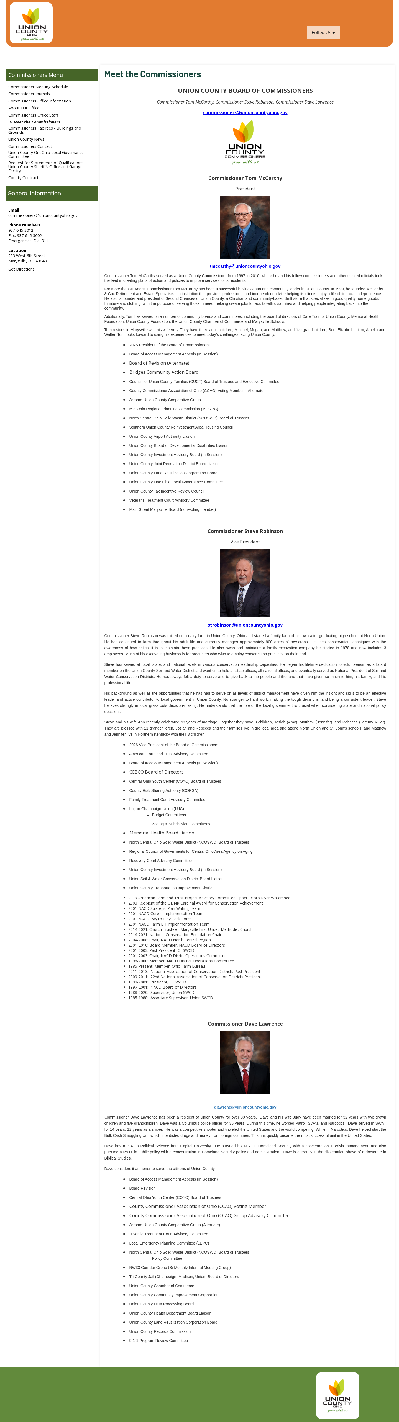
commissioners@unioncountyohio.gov (43, 215)
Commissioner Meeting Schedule (38, 86)
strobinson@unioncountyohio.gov (245, 625)
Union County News (26, 139)
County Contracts (24, 177)
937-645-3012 (20, 230)
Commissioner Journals (29, 93)
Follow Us (323, 32)
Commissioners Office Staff (33, 115)
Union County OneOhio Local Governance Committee (46, 154)
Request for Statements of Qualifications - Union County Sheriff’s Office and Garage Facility (47, 166)
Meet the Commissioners (36, 122)
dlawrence (245, 1107)
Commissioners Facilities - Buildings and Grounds (44, 130)
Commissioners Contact (30, 146)
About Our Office (23, 107)
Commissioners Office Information (39, 101)
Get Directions (21, 269)
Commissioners (27, 75)
